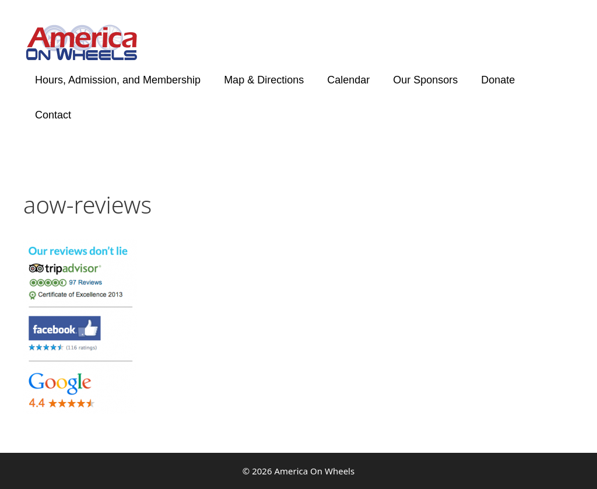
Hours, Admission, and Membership (118, 80)
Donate (498, 80)
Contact (53, 115)
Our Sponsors (425, 80)
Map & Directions (264, 80)
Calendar (348, 80)
